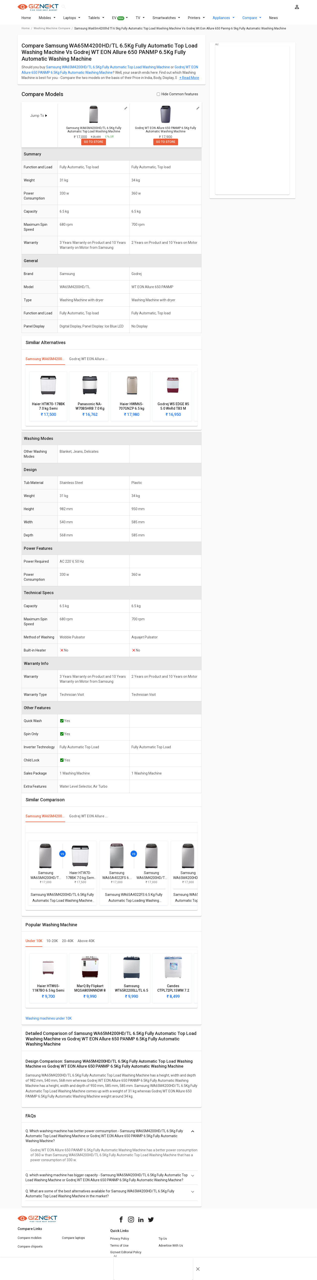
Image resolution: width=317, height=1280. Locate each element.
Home (26, 21)
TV (140, 21)
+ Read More (189, 81)
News (273, 21)
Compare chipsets (30, 1249)
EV (120, 21)
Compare (252, 21)
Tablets (96, 21)
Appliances (224, 21)
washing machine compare (52, 31)
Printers (196, 21)
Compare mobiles (30, 1241)
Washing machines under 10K (49, 1021)
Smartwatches (166, 21)
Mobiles (47, 21)
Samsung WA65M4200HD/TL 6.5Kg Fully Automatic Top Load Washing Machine (108, 70)
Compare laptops (73, 1241)
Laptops (71, 21)
